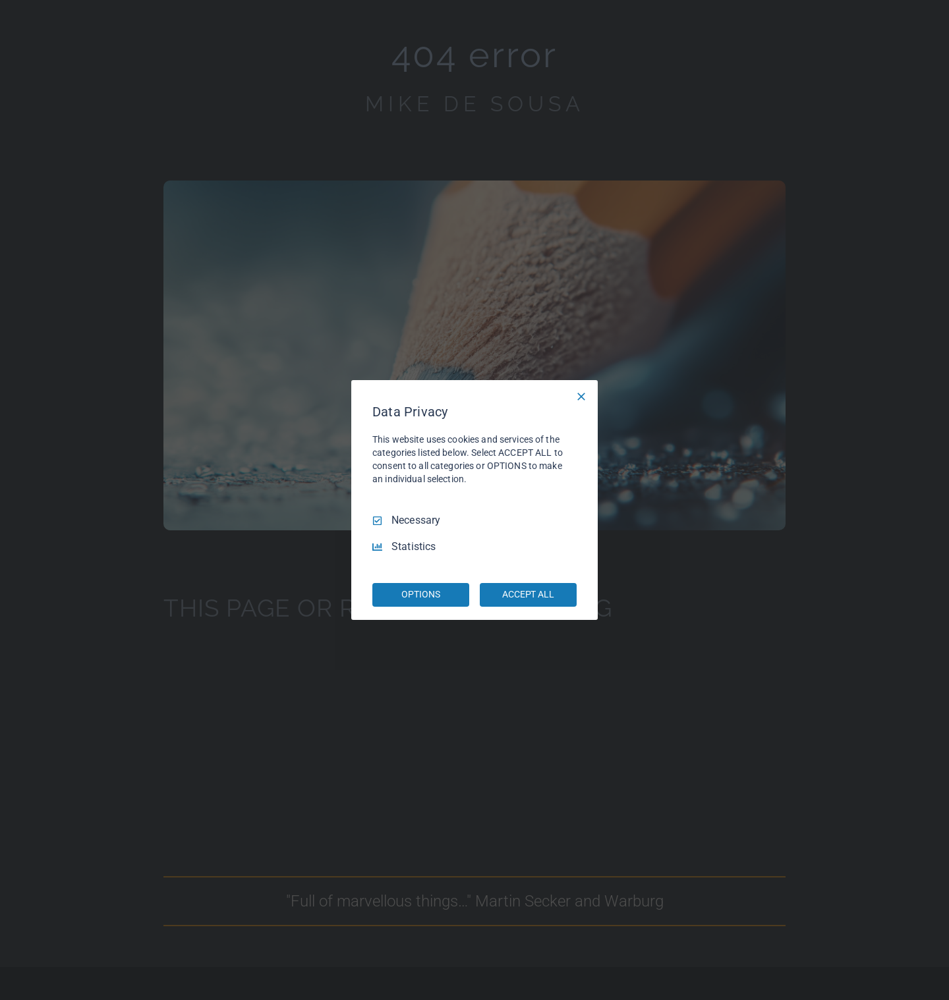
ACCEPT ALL (528, 594)
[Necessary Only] (581, 396)
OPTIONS (420, 594)
